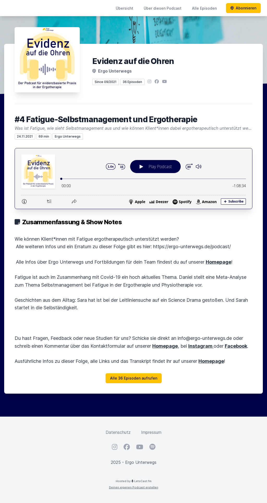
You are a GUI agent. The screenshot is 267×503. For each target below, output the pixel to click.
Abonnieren (243, 8)
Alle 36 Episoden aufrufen (133, 378)
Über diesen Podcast (162, 8)
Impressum (151, 432)
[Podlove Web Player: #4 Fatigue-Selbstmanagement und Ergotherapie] (133, 178)
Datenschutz (118, 432)
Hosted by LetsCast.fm (133, 481)
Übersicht (124, 8)
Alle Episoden (204, 8)
